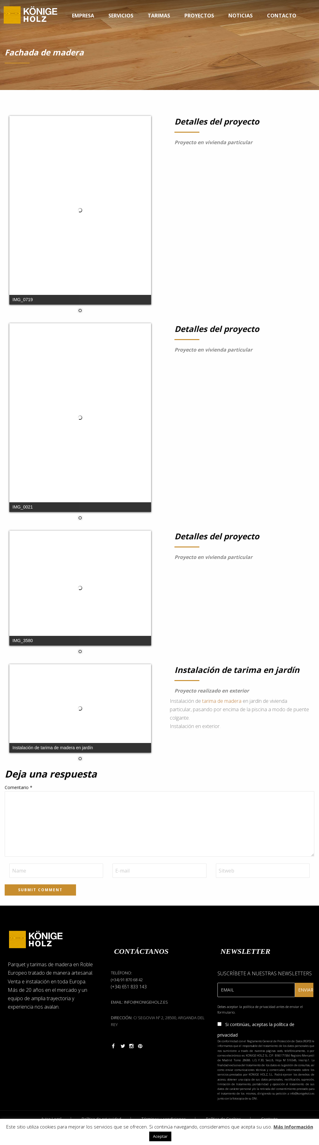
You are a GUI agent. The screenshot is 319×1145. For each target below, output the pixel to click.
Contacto (281, 15)
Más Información (293, 1127)
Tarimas (159, 15)
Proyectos (199, 15)
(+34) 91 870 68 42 (127, 979)
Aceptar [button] (160, 1136)
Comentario (18, 787)
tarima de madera (221, 701)
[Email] (256, 990)
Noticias (240, 15)
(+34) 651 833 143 (129, 987)
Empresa (83, 15)
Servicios (120, 15)
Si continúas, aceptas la (255, 1029)
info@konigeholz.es (146, 1002)
